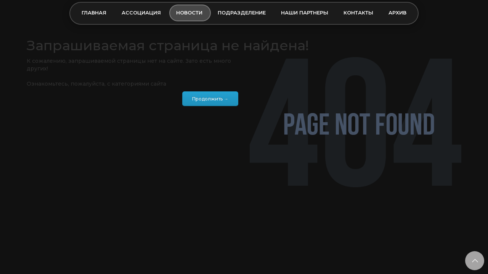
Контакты (358, 13)
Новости (189, 13)
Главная (94, 13)
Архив (397, 13)
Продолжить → (210, 99)
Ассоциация (141, 13)
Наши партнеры (304, 13)
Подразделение (242, 13)
